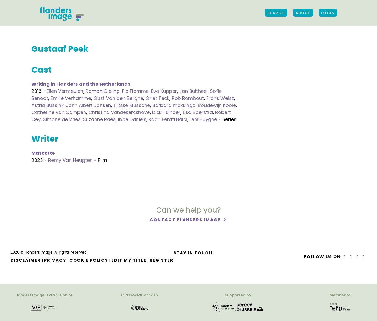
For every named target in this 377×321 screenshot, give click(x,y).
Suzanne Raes (99, 119)
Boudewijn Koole (217, 105)
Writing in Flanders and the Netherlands (80, 84)
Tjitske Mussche (131, 105)
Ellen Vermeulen (65, 91)
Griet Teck (157, 98)
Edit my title (128, 260)
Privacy (55, 260)
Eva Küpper (164, 91)
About (303, 12)
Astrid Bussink (47, 105)
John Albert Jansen (88, 105)
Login (328, 12)
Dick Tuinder (166, 112)
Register (161, 260)
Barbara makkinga (174, 105)
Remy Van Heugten (70, 160)
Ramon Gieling (103, 91)
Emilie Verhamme (71, 98)
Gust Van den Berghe (118, 98)
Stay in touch (193, 253)
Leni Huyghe (203, 119)
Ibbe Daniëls (132, 119)
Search (276, 12)
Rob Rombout (188, 98)
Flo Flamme (135, 91)
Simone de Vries (62, 119)
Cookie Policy (88, 260)
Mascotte (43, 153)
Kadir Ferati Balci (168, 119)
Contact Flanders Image (186, 220)
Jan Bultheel (193, 91)
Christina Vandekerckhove (119, 112)
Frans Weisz (220, 98)
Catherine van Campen (58, 112)
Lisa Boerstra (198, 112)
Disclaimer (25, 260)
